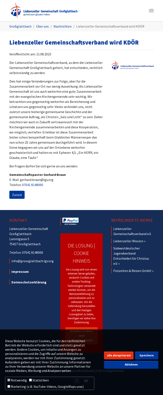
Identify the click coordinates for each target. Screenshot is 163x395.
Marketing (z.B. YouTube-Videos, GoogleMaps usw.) (45, 386)
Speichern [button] (146, 355)
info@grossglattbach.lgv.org (32, 261)
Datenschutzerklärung (28, 282)
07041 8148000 (32, 185)
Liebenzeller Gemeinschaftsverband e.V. (132, 231)
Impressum (20, 271)
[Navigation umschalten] (151, 10)
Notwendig (17, 380)
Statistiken (39, 380)
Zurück (17, 195)
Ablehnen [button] (131, 364)
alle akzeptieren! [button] (119, 355)
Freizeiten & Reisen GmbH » (133, 271)
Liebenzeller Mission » (129, 241)
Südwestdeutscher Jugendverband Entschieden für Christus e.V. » (131, 256)
